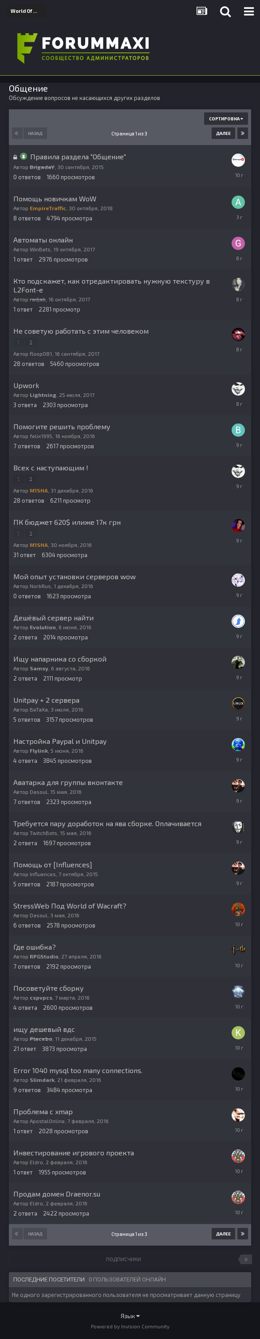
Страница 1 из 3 (130, 133)
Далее (223, 133)
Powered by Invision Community (130, 1326)
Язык (130, 1316)
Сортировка (226, 118)
